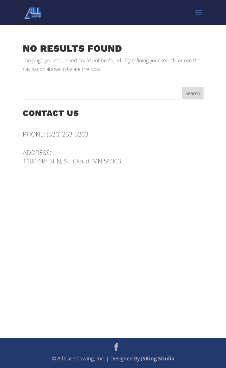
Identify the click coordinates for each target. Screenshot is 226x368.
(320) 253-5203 (67, 134)
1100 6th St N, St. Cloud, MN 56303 (72, 161)
